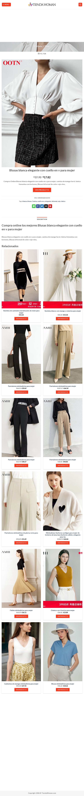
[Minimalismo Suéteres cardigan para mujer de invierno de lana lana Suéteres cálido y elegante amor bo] (62, 500)
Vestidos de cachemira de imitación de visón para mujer (21, 312)
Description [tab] (42, 219)
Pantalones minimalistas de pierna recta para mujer (21, 534)
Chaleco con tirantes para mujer (63, 610)
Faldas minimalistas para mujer (21, 610)
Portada (38, 46)
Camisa (34, 201)
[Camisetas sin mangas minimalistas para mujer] (21, 651)
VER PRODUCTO (42, 190)
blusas (29, 201)
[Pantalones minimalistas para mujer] (21, 354)
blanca (25, 201)
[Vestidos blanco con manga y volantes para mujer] (62, 278)
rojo (59, 201)
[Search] (80, 4)
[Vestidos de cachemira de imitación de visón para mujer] (21, 278)
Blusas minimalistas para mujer (62, 684)
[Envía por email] (46, 206)
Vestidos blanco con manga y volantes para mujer (63, 311)
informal (54, 201)
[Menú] (6, 4)
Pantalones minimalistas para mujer (21, 386)
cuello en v (41, 201)
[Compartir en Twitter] (42, 206)
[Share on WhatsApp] (34, 206)
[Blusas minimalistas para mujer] (62, 651)
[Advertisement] (42, 25)
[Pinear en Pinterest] (50, 206)
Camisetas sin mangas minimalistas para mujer (21, 684)
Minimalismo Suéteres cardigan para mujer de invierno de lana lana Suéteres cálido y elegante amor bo (62, 535)
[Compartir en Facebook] (38, 206)
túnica (63, 201)
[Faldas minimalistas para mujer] (21, 578)
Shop (47, 46)
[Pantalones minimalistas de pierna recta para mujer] (21, 500)
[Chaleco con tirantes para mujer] (62, 578)
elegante (48, 201)
